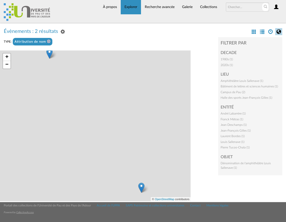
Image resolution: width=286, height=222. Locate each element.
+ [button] (7, 57)
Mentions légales (217, 205)
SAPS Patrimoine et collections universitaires (155, 205)
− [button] (7, 65)
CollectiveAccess (25, 212)
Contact (195, 205)
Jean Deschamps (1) (234, 124)
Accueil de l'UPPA (108, 205)
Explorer (130, 7)
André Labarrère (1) (233, 113)
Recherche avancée (160, 7)
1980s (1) (227, 59)
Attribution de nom (33, 41)
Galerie (187, 7)
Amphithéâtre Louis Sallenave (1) (242, 80)
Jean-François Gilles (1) (236, 130)
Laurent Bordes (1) (233, 136)
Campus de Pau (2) (233, 92)
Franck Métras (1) (232, 119)
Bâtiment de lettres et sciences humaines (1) (249, 86)
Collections (208, 7)
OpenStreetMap (164, 199)
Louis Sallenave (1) (232, 141)
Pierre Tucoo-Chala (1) (235, 147)
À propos (110, 7)
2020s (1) (227, 65)
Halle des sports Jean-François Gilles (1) (246, 97)
